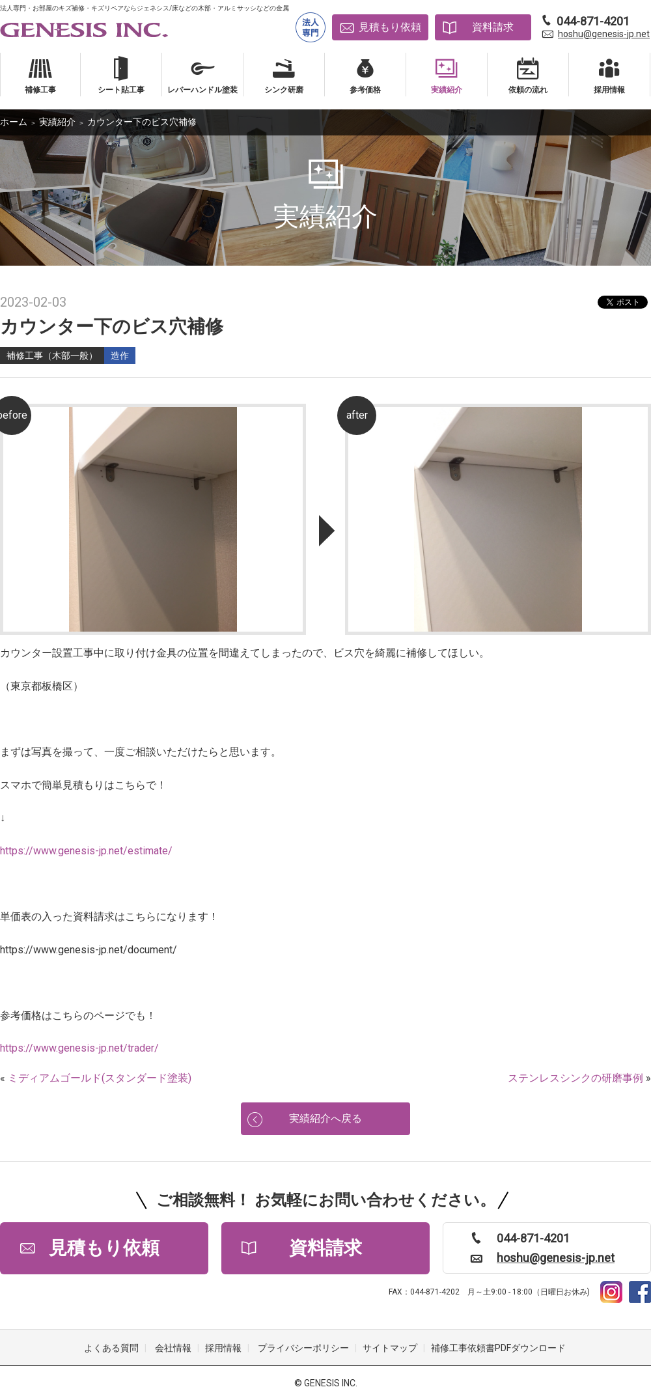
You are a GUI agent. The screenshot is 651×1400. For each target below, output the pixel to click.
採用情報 (223, 1348)
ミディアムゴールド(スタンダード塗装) (99, 1078)
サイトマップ (390, 1348)
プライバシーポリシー (303, 1348)
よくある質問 (111, 1348)
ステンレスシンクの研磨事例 (575, 1078)
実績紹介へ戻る (325, 1118)
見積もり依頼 (390, 27)
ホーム (13, 122)
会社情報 (173, 1348)
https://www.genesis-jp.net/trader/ (79, 1048)
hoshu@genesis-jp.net (604, 34)
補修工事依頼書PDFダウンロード (498, 1348)
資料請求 (493, 27)
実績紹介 (57, 122)
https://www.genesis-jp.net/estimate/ (86, 851)
